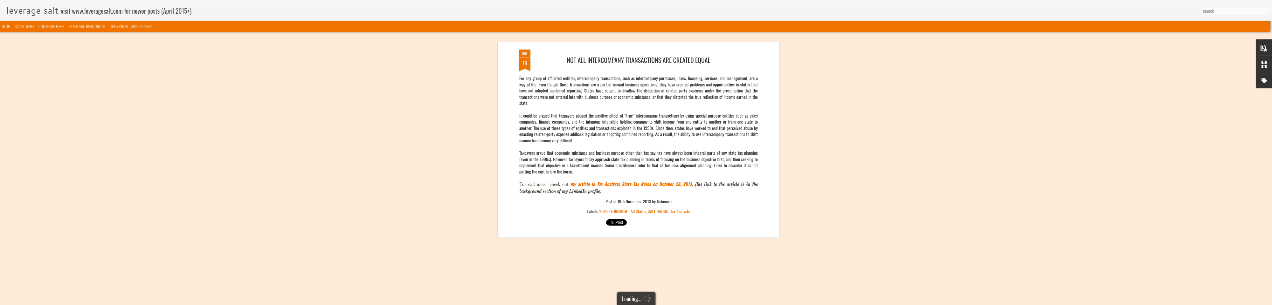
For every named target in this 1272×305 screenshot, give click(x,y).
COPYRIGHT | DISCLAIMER (131, 26)
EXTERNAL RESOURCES (87, 26)
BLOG (6, 26)
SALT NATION (658, 139)
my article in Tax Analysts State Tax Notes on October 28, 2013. (631, 112)
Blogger (668, 300)
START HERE (24, 26)
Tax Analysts (680, 139)
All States (638, 139)
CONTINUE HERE (51, 26)
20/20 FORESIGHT (614, 139)
